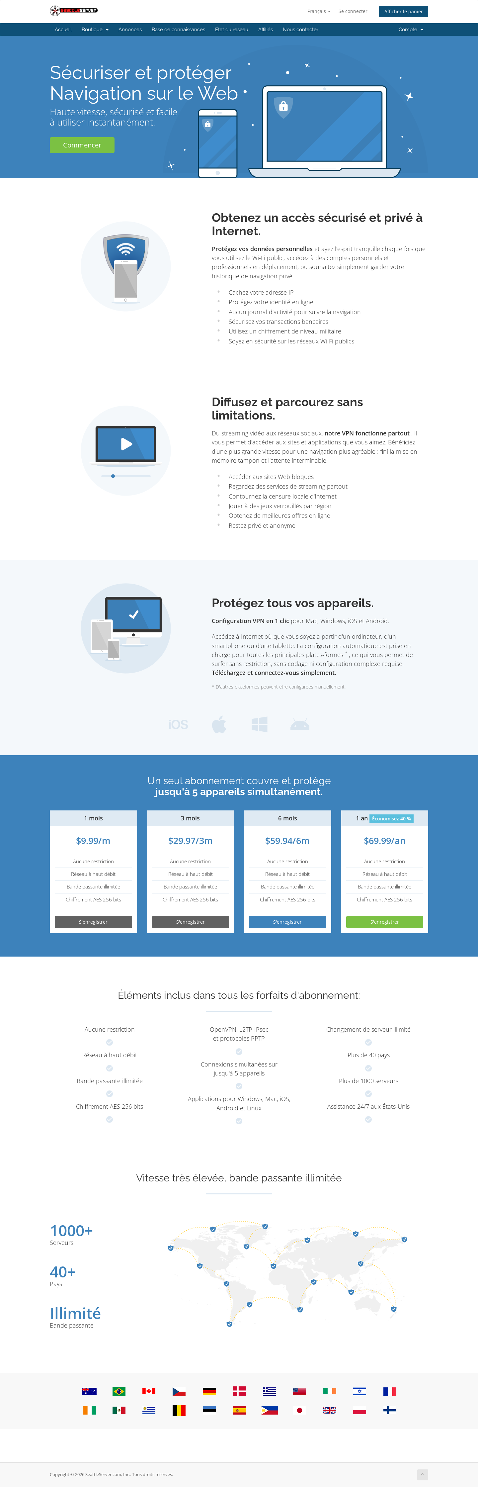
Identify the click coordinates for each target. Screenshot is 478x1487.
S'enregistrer (93, 922)
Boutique (95, 30)
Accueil (63, 30)
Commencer (82, 144)
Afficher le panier (403, 11)
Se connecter (353, 11)
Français (319, 11)
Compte (411, 30)
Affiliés (265, 30)
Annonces (130, 30)
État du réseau (231, 30)
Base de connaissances (178, 30)
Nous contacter (300, 30)
